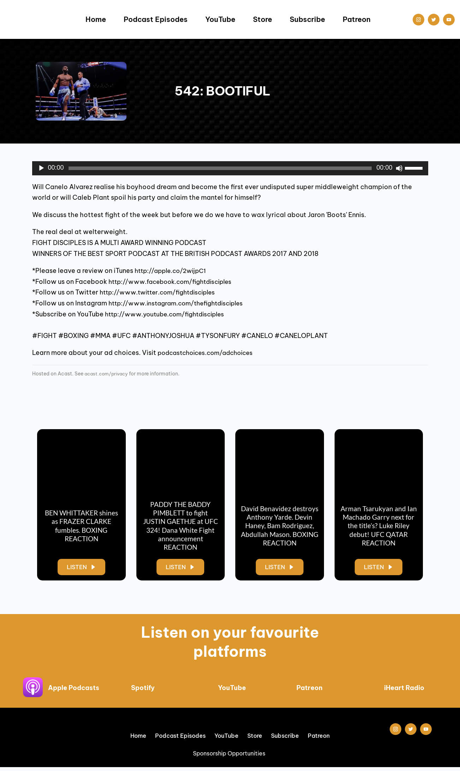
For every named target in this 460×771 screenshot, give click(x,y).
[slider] (220, 168)
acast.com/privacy (108, 373)
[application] (230, 168)
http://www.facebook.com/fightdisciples (174, 282)
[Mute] (399, 168)
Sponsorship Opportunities (230, 756)
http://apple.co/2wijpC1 (173, 271)
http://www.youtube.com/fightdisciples (169, 314)
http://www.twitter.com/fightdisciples (162, 292)
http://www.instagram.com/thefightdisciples (180, 303)
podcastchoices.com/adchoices (209, 353)
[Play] (41, 168)
